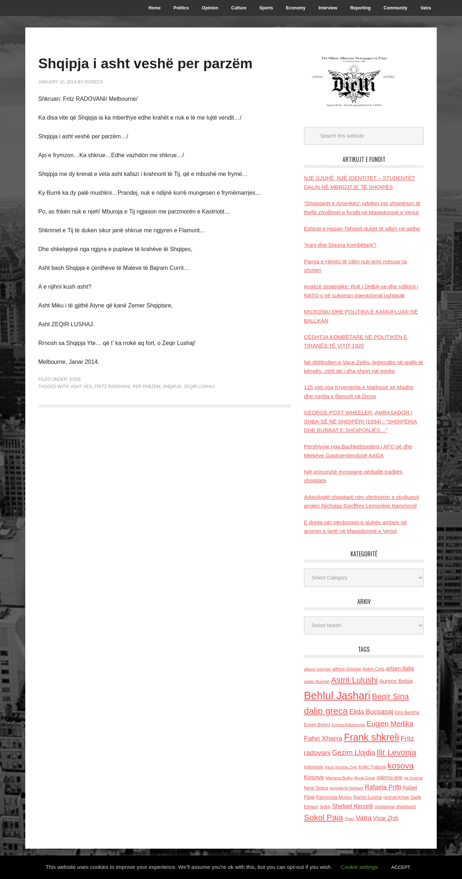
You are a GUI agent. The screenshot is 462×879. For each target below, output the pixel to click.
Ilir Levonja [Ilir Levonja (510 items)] (396, 752)
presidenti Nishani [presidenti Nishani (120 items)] (346, 787)
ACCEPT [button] (400, 867)
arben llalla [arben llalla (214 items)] (400, 668)
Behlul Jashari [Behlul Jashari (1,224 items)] (337, 695)
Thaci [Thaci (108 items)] (349, 818)
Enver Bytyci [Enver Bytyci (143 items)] (317, 724)
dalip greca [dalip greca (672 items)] (326, 711)
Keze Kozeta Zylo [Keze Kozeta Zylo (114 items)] (341, 767)
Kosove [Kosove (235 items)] (314, 777)
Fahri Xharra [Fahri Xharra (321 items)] (323, 738)
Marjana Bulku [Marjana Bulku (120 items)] (339, 777)
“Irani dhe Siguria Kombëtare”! (340, 245)
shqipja (172, 407)
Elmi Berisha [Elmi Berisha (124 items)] (407, 712)
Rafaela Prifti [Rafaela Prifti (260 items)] (383, 787)
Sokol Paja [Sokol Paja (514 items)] (323, 817)
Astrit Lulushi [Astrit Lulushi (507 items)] (354, 680)
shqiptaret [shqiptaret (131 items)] (405, 806)
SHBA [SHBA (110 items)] (324, 807)
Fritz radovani (112, 407)
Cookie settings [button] (359, 867)
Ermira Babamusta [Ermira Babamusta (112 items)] (348, 725)
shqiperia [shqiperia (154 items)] (385, 806)
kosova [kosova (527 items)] (401, 765)
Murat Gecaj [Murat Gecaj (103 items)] (364, 778)
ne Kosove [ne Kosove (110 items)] (413, 778)
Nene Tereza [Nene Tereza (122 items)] (316, 787)
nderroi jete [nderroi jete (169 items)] (389, 777)
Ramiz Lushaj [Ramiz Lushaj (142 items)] (367, 797)
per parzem (146, 407)
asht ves (81, 407)
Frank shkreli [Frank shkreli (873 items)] (371, 737)
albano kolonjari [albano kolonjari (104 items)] (317, 669)
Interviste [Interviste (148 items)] (313, 767)
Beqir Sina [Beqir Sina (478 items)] (390, 696)
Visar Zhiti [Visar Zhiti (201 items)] (385, 818)
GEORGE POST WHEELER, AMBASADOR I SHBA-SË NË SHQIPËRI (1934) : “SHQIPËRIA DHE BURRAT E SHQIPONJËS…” (360, 421)
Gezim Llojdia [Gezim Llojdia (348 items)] (353, 753)
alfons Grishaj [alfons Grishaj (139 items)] (346, 669)
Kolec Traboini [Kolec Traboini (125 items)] (372, 767)
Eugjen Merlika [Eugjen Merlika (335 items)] (390, 724)
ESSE (75, 400)
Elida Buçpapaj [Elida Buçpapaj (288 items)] (371, 711)
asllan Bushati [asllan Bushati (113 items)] (317, 681)
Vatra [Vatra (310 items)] (364, 818)
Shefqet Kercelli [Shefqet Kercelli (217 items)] (352, 806)
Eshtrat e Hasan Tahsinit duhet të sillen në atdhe (362, 228)
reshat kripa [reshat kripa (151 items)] (396, 797)
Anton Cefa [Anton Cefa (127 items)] (373, 669)
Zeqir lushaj (199, 407)
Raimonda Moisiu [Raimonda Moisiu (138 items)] (334, 797)
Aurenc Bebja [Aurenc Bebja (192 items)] (396, 681)
